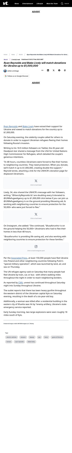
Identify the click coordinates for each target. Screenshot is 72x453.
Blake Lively (28, 126)
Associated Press (19, 257)
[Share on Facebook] (59, 70)
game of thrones (57, 337)
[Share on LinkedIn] (48, 70)
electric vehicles (11, 337)
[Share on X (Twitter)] (54, 70)
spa (39, 337)
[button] (36, 183)
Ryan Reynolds (11, 126)
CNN (20, 282)
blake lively (31, 342)
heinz (46, 337)
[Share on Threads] (65, 70)
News (17, 3)
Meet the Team (52, 3)
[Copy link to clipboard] (42, 70)
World (21, 54)
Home (5, 54)
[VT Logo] (5, 3)
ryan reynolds (19, 342)
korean (9, 342)
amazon (23, 337)
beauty (32, 337)
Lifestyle (39, 3)
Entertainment (27, 3)
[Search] (65, 3)
